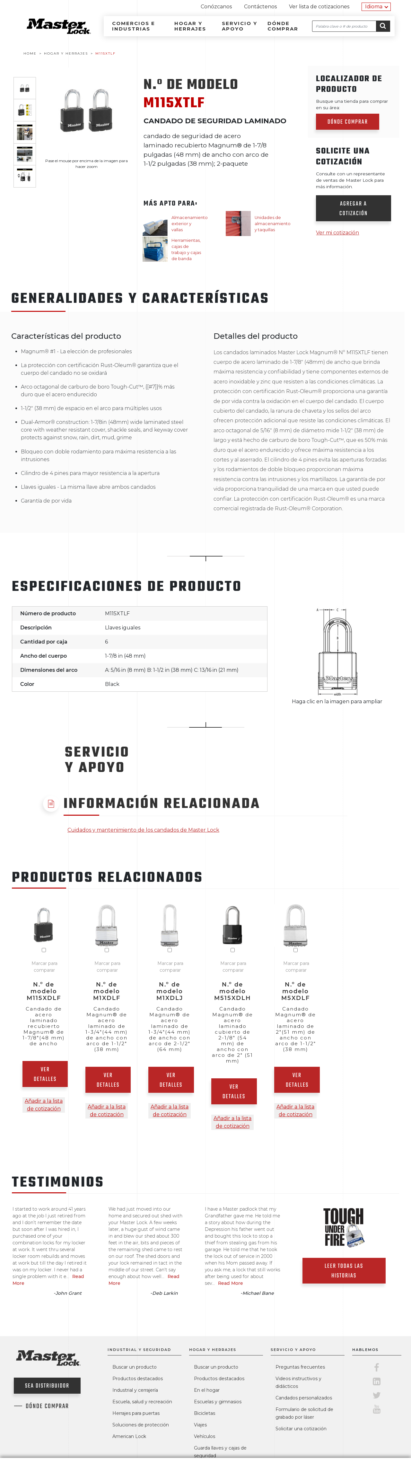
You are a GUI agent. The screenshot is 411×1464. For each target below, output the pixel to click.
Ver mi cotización (337, 233)
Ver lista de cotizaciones (319, 7)
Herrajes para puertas (136, 1413)
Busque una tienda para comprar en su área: (352, 104)
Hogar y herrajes (190, 26)
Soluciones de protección (140, 1425)
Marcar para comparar (44, 966)
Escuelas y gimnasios (217, 1402)
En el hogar (207, 1390)
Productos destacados (137, 1378)
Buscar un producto (134, 1367)
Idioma (373, 7)
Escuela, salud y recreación (142, 1402)
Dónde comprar (282, 26)
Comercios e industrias (133, 26)
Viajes (200, 1425)
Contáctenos (260, 7)
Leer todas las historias (344, 1271)
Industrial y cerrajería (135, 1390)
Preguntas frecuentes (300, 1367)
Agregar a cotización (353, 208)
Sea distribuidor (47, 1386)
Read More (230, 1283)
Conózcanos (216, 7)
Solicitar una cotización (301, 1429)
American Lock (129, 1436)
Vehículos (204, 1436)
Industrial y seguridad (139, 1349)
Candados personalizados (303, 1398)
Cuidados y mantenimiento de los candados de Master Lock (143, 830)
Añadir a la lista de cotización (44, 1105)
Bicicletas (204, 1413)
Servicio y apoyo (239, 26)
